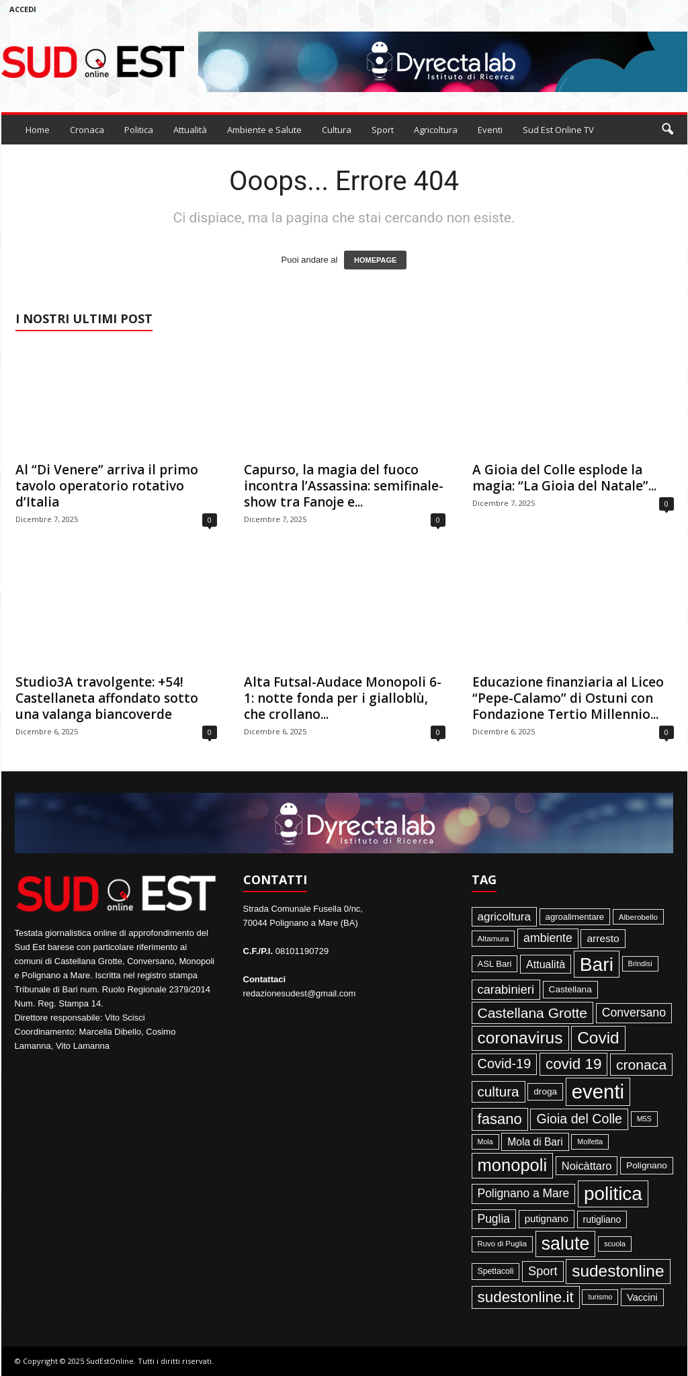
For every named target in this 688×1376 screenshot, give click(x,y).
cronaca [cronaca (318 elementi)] (641, 1064)
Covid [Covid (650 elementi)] (598, 1038)
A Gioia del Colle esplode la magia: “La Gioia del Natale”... (564, 477)
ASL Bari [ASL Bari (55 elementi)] (495, 964)
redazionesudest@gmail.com (299, 993)
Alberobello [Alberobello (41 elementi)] (638, 916)
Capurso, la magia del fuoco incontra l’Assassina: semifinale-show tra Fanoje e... (343, 486)
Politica (138, 130)
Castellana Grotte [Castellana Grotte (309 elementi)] (533, 1013)
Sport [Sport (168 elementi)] (543, 1271)
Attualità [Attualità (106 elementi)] (545, 964)
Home (38, 130)
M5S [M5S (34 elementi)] (644, 1119)
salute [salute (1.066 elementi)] (566, 1244)
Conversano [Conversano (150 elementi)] (634, 1012)
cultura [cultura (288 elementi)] (498, 1091)
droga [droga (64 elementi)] (545, 1091)
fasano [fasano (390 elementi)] (500, 1119)
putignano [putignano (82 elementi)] (546, 1218)
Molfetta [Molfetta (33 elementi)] (590, 1141)
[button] (667, 129)
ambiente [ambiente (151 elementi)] (547, 938)
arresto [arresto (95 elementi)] (603, 938)
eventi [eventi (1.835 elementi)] (598, 1091)
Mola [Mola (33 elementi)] (485, 1141)
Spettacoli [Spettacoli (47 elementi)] (496, 1271)
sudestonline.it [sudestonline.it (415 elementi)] (526, 1297)
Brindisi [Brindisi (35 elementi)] (640, 963)
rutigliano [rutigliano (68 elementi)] (602, 1219)
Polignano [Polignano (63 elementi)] (646, 1165)
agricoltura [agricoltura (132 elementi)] (504, 916)
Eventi (490, 130)
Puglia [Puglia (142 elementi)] (494, 1219)
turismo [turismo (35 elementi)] (600, 1297)
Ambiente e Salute (264, 130)
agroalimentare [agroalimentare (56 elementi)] (575, 917)
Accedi (22, 9)
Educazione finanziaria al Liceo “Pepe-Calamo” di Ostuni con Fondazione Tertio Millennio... (568, 698)
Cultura (336, 130)
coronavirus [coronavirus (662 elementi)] (520, 1038)
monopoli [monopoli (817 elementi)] (513, 1165)
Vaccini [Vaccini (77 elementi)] (642, 1297)
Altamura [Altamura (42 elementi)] (493, 938)
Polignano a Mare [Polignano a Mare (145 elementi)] (524, 1193)
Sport (383, 130)
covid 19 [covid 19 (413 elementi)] (573, 1064)
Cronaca (87, 130)
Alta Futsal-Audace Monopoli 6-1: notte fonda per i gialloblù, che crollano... (342, 698)
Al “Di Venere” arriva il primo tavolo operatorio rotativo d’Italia (106, 486)
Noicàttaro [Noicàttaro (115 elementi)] (587, 1166)
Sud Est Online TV (558, 130)
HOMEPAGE (375, 260)
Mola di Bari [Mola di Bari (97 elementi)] (535, 1142)
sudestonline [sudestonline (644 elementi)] (618, 1271)
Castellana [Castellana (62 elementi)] (570, 989)
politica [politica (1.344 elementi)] (613, 1193)
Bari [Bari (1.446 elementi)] (596, 964)
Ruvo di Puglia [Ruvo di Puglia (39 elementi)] (502, 1244)
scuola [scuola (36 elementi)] (615, 1244)
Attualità (190, 130)
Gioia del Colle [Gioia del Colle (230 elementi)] (579, 1118)
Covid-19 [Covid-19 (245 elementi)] (504, 1063)
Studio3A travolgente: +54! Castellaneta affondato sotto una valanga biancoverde (106, 698)
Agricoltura (436, 130)
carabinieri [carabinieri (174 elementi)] (506, 989)
